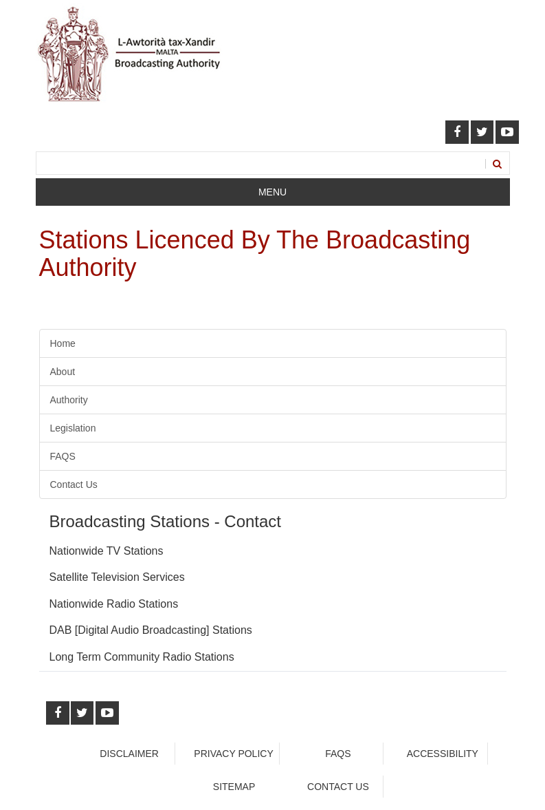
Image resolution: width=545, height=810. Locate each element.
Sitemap (234, 786)
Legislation (73, 428)
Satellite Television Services (117, 577)
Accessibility (442, 753)
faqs (338, 753)
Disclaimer (129, 753)
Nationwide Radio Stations (114, 604)
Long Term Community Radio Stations (141, 657)
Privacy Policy (233, 753)
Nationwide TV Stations (106, 551)
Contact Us (74, 484)
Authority (69, 399)
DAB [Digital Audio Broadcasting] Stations (150, 630)
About (63, 371)
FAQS (63, 456)
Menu (272, 192)
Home (63, 343)
